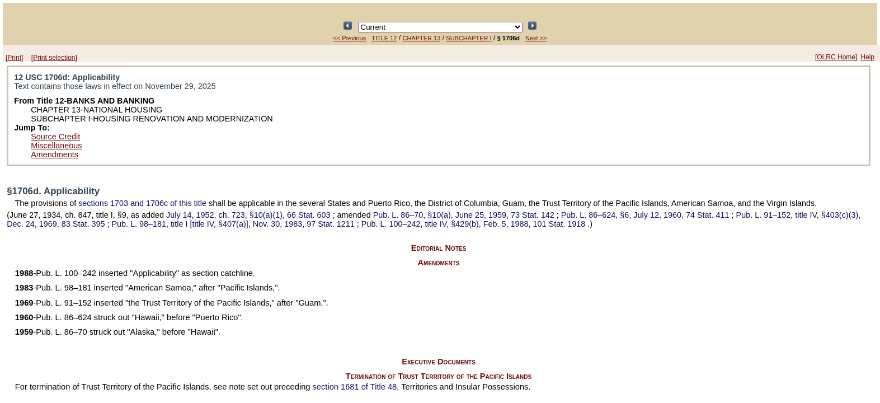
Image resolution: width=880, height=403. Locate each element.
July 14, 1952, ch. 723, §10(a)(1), (249, 214)
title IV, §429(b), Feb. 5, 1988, (474, 223)
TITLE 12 (384, 38)
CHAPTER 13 (421, 38)
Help (867, 57)
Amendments (54, 154)
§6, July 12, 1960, (646, 214)
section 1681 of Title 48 (355, 386)
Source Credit (55, 136)
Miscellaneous (56, 145)
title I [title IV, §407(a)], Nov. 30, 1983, (233, 223)
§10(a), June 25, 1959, (465, 214)
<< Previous (349, 38)
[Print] (14, 58)
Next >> (536, 38)
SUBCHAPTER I (468, 38)
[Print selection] (54, 58)
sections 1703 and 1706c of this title (142, 203)
